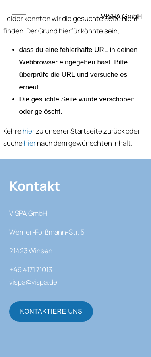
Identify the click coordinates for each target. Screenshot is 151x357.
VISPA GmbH (121, 16)
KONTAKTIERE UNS (51, 311)
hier (29, 131)
